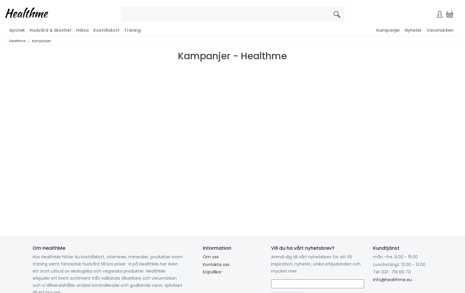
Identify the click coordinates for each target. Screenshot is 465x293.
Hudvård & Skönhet (50, 30)
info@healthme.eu (392, 280)
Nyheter (413, 30)
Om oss (211, 257)
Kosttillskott (106, 30)
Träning (132, 30)
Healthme (17, 41)
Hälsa (82, 30)
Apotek (17, 30)
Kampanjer (388, 30)
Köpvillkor (212, 272)
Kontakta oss (216, 265)
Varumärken (439, 30)
